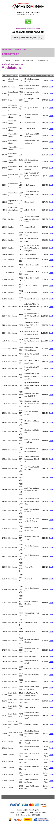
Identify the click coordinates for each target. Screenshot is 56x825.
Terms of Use (26, 815)
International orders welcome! (28, 28)
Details (51, 80)
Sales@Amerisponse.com (28, 31)
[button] (28, 21)
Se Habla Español (32, 810)
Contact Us (21, 810)
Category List (10, 54)
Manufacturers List (14, 49)
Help (18, 815)
